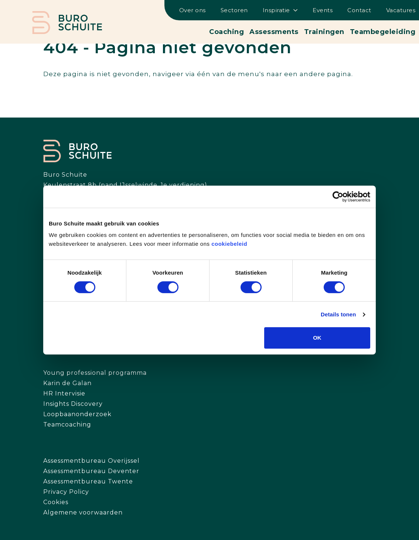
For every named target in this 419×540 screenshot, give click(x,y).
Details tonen (338, 314)
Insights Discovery (73, 403)
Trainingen (324, 32)
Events (323, 10)
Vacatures (401, 10)
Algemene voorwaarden (83, 512)
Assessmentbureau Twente (88, 481)
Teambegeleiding (383, 32)
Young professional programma (95, 372)
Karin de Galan (67, 383)
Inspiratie (276, 10)
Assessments (274, 32)
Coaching (226, 32)
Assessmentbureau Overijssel (91, 460)
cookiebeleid (229, 244)
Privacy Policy (66, 491)
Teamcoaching (67, 424)
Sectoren (234, 10)
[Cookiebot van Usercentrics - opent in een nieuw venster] (338, 196)
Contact (359, 10)
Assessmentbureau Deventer (91, 471)
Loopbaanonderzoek (77, 414)
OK (317, 337)
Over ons (192, 10)
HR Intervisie (64, 393)
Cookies (55, 502)
